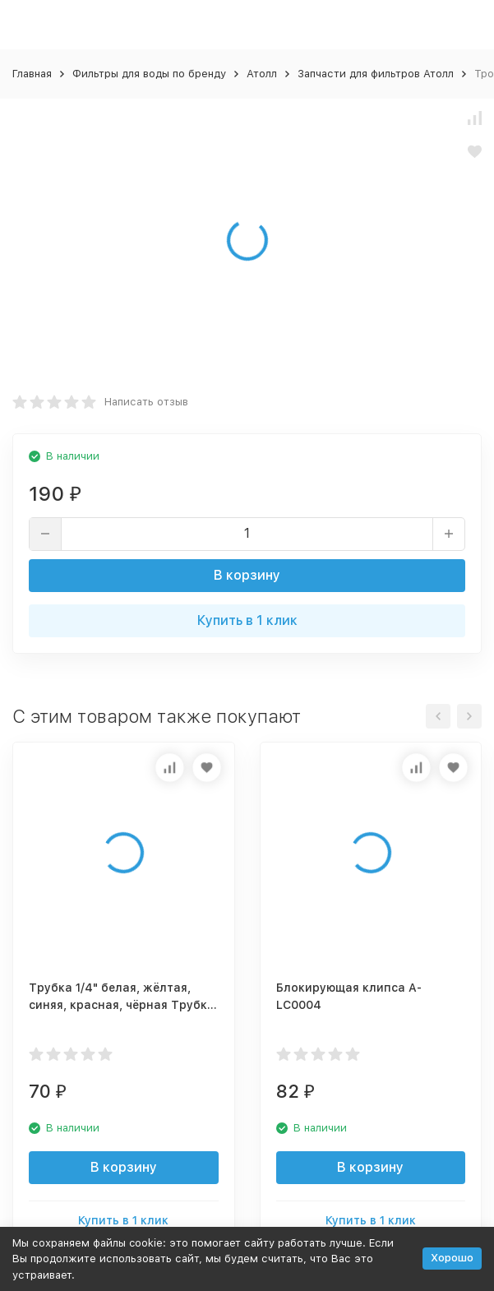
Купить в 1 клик (247, 620)
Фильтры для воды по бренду (149, 73)
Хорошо (452, 1258)
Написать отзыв (146, 402)
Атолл (262, 73)
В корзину (247, 575)
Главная (32, 73)
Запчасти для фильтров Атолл (376, 73)
